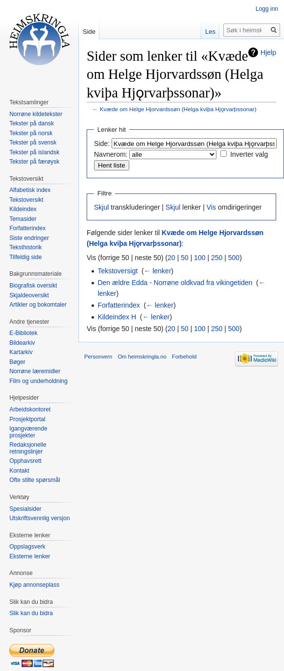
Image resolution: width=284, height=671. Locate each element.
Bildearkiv (22, 342)
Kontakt (19, 470)
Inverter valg (249, 154)
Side (89, 31)
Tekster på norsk (30, 133)
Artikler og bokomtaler (38, 304)
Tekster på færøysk (34, 161)
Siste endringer (29, 238)
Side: (102, 143)
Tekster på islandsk (34, 152)
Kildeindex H (116, 317)
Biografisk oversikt (33, 285)
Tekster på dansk (31, 123)
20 (171, 258)
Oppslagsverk (27, 546)
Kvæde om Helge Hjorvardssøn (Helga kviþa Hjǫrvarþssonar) (178, 109)
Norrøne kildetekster (35, 114)
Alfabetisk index (29, 190)
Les (210, 31)
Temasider (22, 219)
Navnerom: (110, 154)
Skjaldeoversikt (29, 295)
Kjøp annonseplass (34, 584)
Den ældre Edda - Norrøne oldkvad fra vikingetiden (174, 283)
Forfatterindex (118, 305)
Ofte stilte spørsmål (34, 480)
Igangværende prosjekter (28, 432)
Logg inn (267, 8)
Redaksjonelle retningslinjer (27, 448)
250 (216, 258)
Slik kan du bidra (31, 613)
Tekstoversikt (26, 199)
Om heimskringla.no (142, 356)
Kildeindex (22, 209)
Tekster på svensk (32, 142)
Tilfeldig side (25, 257)
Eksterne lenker (29, 556)
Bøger (17, 362)
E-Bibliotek (23, 333)
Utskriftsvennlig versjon (39, 518)
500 (233, 258)
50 (185, 258)
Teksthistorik (25, 247)
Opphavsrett (25, 460)
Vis (211, 207)
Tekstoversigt (117, 271)
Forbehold (184, 356)
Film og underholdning (38, 381)
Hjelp (268, 52)
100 (199, 258)
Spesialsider (25, 508)
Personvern (98, 356)
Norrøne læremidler (34, 371)
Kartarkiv (20, 352)
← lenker (157, 271)
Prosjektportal (27, 419)
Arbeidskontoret (29, 409)
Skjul (101, 207)
